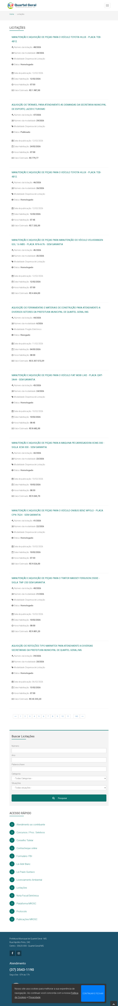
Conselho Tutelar (21, 840)
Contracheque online (23, 848)
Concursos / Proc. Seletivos (27, 832)
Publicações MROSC (23, 919)
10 (62, 716)
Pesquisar (59, 798)
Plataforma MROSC (22, 903)
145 (76, 716)
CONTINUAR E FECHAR (93, 993)
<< (15, 716)
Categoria (16, 774)
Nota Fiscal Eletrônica (24, 895)
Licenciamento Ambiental (25, 879)
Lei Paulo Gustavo (22, 871)
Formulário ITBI (20, 856)
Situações (16, 783)
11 (68, 716)
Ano (13, 755)
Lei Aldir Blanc (19, 863)
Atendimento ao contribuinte (27, 824)
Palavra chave (18, 764)
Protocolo (18, 911)
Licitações (18, 887)
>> (83, 716)
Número (15, 746)
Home (11, 14)
